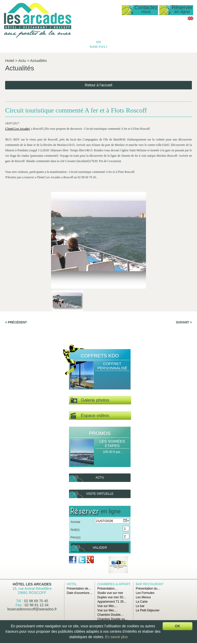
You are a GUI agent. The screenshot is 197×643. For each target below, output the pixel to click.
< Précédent (16, 322)
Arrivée (75, 522)
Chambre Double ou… (112, 619)
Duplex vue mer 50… (111, 597)
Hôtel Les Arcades (32, 584)
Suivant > (184, 322)
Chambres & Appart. (114, 584)
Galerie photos (90, 400)
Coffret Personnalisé (112, 365)
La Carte (141, 601)
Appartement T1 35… (112, 601)
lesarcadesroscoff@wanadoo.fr (32, 609)
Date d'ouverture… (79, 593)
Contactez (145, 9)
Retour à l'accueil (98, 85)
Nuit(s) (75, 530)
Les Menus (143, 597)
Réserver (182, 9)
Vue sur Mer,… (107, 606)
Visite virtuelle (99, 494)
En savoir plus (116, 637)
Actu (22, 60)
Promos (100, 433)
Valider (100, 547)
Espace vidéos (90, 416)
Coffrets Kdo (100, 355)
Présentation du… (148, 588)
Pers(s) (76, 537)
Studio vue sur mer (110, 593)
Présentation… (107, 588)
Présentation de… (79, 588)
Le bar (140, 606)
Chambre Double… (110, 615)
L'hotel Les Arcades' (17, 129)
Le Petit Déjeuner (148, 610)
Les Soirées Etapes (112, 443)
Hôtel (72, 584)
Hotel (9, 60)
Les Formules (145, 593)
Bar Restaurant (149, 584)
